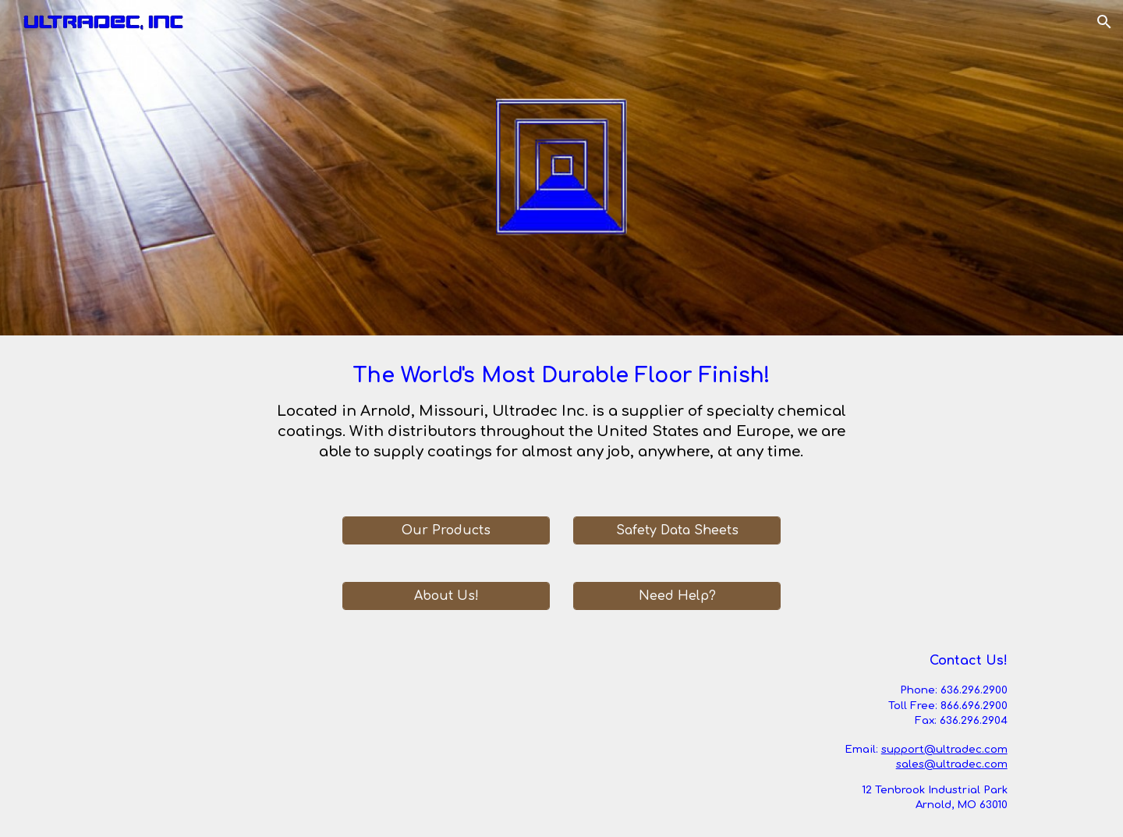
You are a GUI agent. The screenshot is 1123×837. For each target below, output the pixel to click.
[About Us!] (446, 595)
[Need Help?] (677, 595)
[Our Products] (446, 530)
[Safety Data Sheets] (677, 530)
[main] (561, 416)
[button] (1104, 22)
